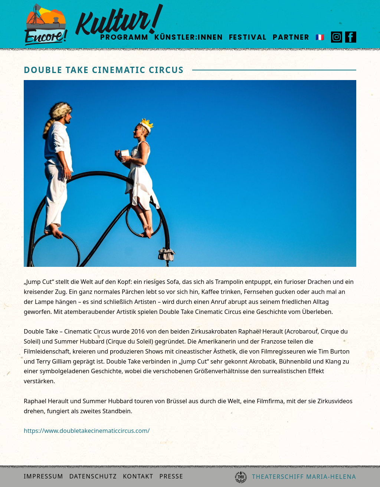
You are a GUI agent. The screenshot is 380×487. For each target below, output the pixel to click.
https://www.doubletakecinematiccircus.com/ (87, 431)
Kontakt (138, 476)
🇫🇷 (320, 37)
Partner (291, 37)
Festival (248, 37)
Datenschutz (93, 476)
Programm (124, 37)
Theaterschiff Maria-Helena (295, 477)
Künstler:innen (188, 37)
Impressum (43, 476)
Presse (171, 476)
